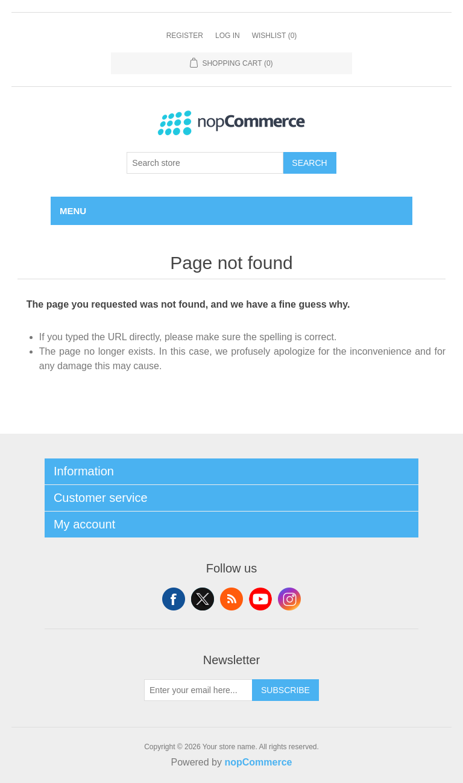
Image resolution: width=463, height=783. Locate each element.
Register (184, 35)
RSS (231, 599)
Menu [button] (73, 211)
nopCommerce (258, 762)
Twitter (202, 599)
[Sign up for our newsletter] (198, 690)
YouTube (260, 599)
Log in (227, 35)
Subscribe (285, 690)
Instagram (289, 599)
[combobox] (205, 163)
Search (309, 163)
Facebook (173, 599)
